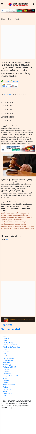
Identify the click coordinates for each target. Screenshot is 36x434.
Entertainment (8, 360)
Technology (7, 365)
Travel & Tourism (9, 385)
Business (6, 352)
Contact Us (6, 340)
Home (3, 19)
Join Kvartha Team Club (11, 347)
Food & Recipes (8, 358)
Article (5, 387)
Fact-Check (7, 380)
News (10, 19)
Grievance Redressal (10, 345)
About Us (6, 338)
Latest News (7, 394)
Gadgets (6, 369)
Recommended (10, 329)
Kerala (17, 19)
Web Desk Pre (8, 94)
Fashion (6, 383)
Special (5, 392)
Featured (7, 325)
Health (5, 356)
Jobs (4, 354)
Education (6, 363)
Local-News (7, 374)
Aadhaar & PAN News (10, 367)
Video (5, 378)
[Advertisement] (17, 42)
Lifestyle (6, 372)
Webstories (7, 396)
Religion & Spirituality (11, 376)
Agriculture (7, 389)
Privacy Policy (8, 343)
